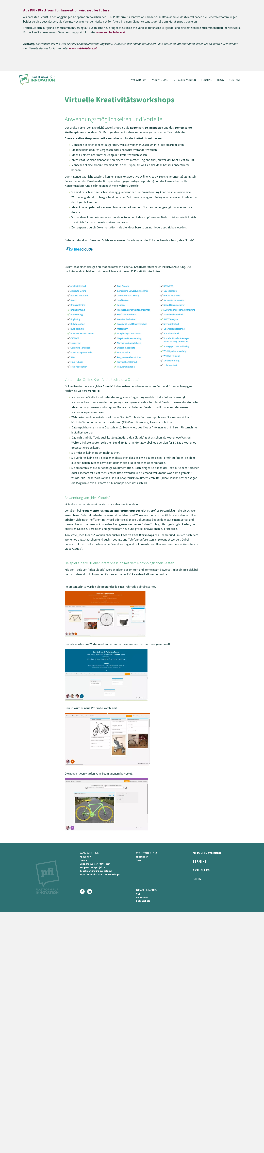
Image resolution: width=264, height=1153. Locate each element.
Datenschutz (143, 900)
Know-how (85, 856)
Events (83, 860)
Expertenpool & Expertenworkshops (100, 874)
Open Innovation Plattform (95, 863)
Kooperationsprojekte (92, 867)
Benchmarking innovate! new (96, 870)
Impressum (142, 897)
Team (139, 860)
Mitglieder (142, 856)
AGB (138, 893)
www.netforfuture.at (110, 32)
